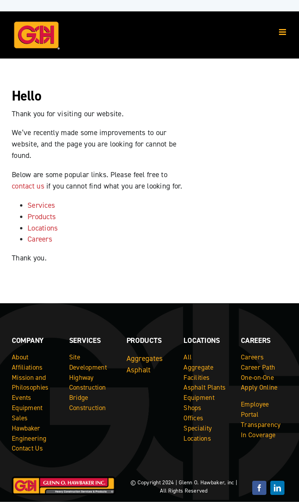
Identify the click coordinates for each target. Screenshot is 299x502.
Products (42, 217)
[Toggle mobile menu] (283, 32)
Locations (43, 228)
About (20, 357)
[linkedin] (277, 488)
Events (21, 397)
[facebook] (259, 488)
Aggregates (145, 358)
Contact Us (27, 448)
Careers (40, 239)
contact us (28, 186)
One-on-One (257, 377)
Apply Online (259, 387)
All (187, 357)
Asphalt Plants (204, 387)
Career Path (258, 367)
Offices (193, 418)
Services (41, 205)
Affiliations (27, 367)
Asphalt (139, 370)
